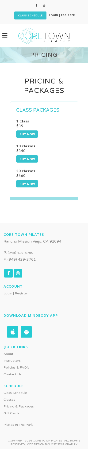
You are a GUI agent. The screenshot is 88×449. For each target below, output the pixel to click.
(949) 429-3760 (20, 253)
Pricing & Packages (19, 406)
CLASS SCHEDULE (30, 15)
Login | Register (62, 15)
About (8, 354)
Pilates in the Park (18, 425)
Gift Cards (11, 413)
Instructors (12, 361)
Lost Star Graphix (63, 444)
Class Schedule (15, 393)
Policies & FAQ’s (16, 367)
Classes (9, 400)
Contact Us (13, 374)
